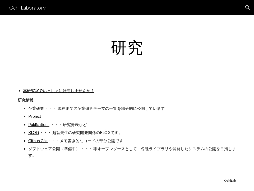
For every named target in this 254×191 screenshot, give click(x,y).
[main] (127, 47)
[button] (247, 7)
